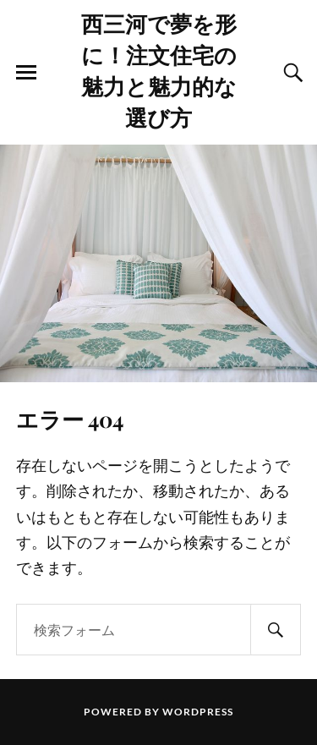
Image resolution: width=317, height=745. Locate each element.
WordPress (197, 711)
